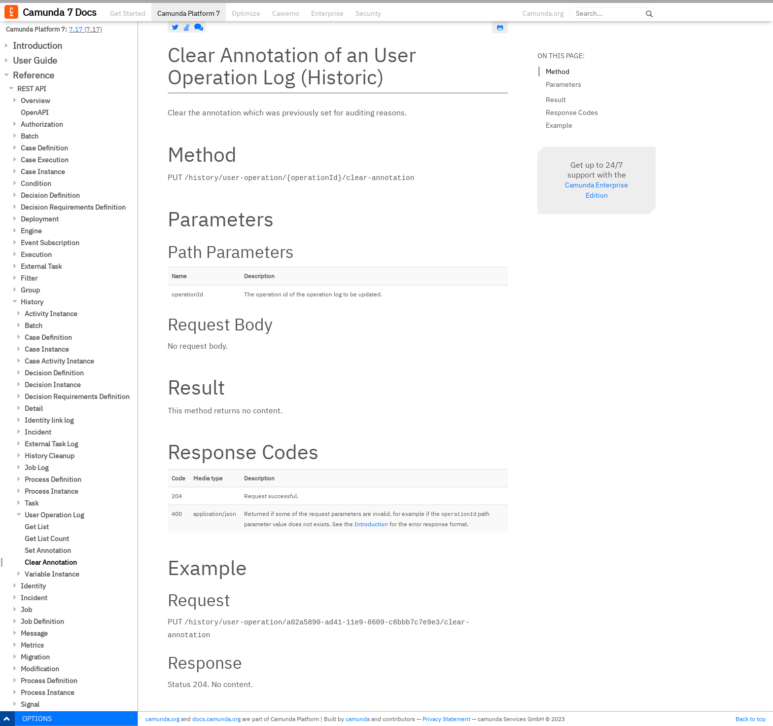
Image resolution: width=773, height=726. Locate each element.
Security (368, 13)
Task (31, 503)
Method (557, 71)
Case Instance (43, 171)
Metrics (32, 645)
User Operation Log (54, 514)
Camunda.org (543, 13)
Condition (36, 183)
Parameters (563, 84)
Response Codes (572, 112)
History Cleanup (49, 455)
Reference (33, 75)
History (32, 301)
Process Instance (51, 491)
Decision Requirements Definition (73, 207)
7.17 (76, 29)
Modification (40, 668)
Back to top (751, 719)
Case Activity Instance (59, 361)
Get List (37, 526)
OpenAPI (35, 112)
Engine (31, 230)
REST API (31, 88)
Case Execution (45, 159)
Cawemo (285, 13)
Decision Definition (50, 195)
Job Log (36, 467)
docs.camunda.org (216, 719)
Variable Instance (52, 574)
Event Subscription (50, 242)
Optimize (246, 13)
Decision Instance (53, 384)
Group (30, 290)
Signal (30, 704)
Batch (29, 136)
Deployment (40, 219)
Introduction (37, 45)
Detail (34, 408)
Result (556, 99)
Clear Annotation (51, 562)
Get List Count (47, 538)
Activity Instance (51, 313)
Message (34, 633)
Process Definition (53, 479)
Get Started (127, 13)
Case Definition (44, 148)
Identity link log (49, 420)
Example (559, 125)
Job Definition (42, 621)
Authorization (42, 124)
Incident (38, 432)
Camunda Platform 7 (188, 13)
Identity (33, 585)
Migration (35, 657)
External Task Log (51, 443)
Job (26, 609)
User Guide (35, 60)
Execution (36, 254)
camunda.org (162, 719)
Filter (29, 278)
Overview (35, 100)
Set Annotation (48, 550)
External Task (41, 266)
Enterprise (327, 13)
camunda (358, 719)
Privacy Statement (446, 719)
